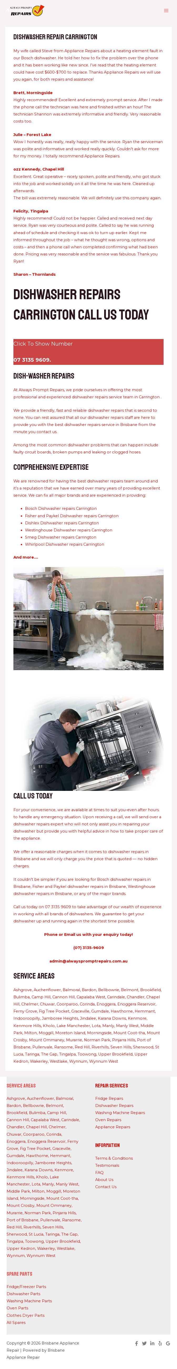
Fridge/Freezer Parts (26, 1286)
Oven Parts (17, 1308)
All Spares (16, 1322)
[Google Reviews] (168, 1343)
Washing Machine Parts (29, 1301)
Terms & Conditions (114, 1158)
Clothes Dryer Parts (25, 1315)
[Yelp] (160, 1343)
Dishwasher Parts (23, 1293)
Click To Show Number (43, 344)
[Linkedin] (152, 1343)
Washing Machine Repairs (120, 1112)
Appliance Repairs (112, 1127)
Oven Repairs (108, 1120)
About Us (104, 1179)
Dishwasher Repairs (114, 1105)
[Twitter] (144, 1343)
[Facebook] (136, 1343)
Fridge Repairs (109, 1098)
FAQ (99, 1172)
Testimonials (107, 1165)
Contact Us (106, 1186)
